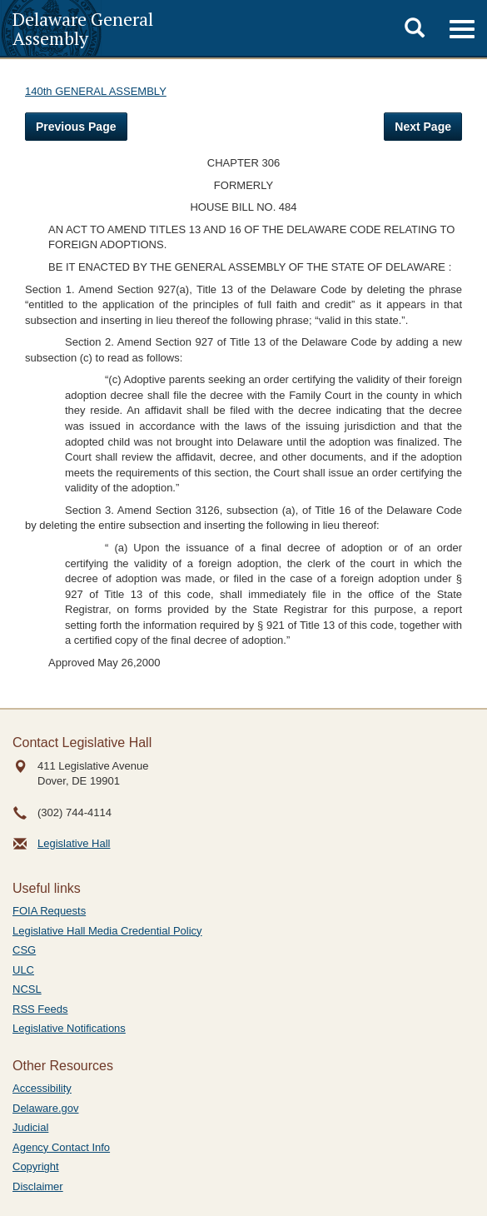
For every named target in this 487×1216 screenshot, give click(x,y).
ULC (23, 970)
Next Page (423, 126)
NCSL (27, 989)
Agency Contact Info (61, 1147)
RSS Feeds (39, 1009)
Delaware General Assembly (82, 28)
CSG (24, 950)
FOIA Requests (49, 911)
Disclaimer (37, 1186)
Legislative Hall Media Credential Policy (107, 930)
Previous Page (76, 126)
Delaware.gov (45, 1108)
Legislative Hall (73, 843)
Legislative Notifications (69, 1028)
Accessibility (42, 1088)
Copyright (35, 1166)
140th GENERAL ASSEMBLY (95, 91)
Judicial (30, 1127)
